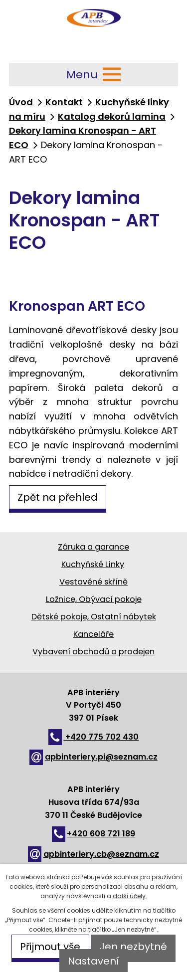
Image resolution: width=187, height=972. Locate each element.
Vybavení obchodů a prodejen (93, 651)
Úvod (21, 102)
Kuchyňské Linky (92, 564)
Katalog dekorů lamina (112, 116)
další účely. (130, 896)
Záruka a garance (93, 547)
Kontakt (64, 102)
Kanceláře (93, 634)
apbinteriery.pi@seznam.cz (93, 757)
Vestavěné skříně (93, 581)
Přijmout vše (50, 947)
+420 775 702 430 (93, 737)
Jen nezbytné (133, 947)
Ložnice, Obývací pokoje (94, 599)
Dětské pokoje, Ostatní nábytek (93, 616)
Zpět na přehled (57, 497)
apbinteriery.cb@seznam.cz (93, 854)
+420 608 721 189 (94, 833)
